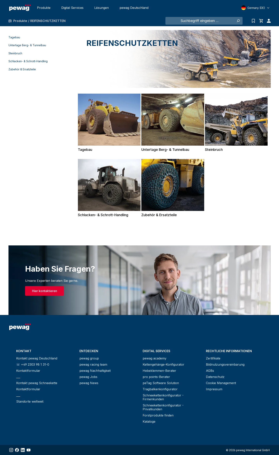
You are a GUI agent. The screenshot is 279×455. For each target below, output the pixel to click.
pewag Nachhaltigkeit (95, 371)
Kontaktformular (28, 371)
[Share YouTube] (28, 450)
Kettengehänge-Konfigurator (163, 364)
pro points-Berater (156, 377)
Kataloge (149, 421)
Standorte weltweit (29, 401)
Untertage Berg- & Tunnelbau (27, 45)
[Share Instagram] (11, 450)
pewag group (89, 358)
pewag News (88, 383)
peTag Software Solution (161, 383)
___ (18, 377)
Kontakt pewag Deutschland (36, 358)
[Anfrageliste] (253, 21)
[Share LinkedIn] (23, 450)
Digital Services (72, 8)
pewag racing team (93, 364)
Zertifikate (213, 358)
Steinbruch (15, 53)
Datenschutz (215, 377)
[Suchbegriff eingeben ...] (199, 21)
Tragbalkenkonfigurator (160, 389)
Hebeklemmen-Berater (159, 371)
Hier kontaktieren (44, 291)
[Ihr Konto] (268, 21)
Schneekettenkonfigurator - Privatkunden (163, 407)
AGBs (210, 371)
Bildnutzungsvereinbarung (225, 364)
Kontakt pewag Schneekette (36, 383)
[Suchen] (238, 21)
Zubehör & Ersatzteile (22, 69)
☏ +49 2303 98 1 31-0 (32, 364)
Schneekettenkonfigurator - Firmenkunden (163, 397)
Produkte (44, 8)
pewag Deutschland (134, 8)
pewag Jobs (88, 377)
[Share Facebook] (17, 450)
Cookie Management (221, 383)
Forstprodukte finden (158, 415)
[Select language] (255, 7)
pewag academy (154, 358)
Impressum (214, 389)
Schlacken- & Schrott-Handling (28, 61)
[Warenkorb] (261, 21)
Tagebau (14, 37)
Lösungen (101, 8)
